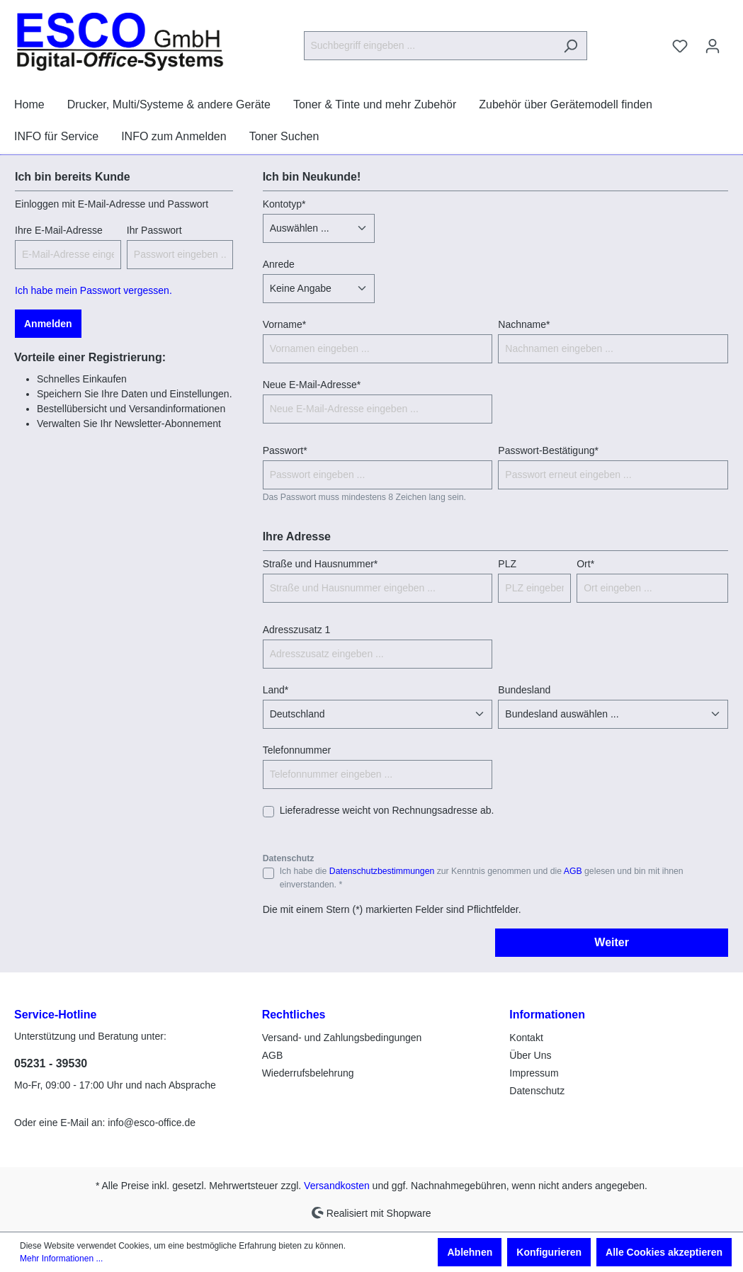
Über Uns (530, 1055)
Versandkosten (337, 1185)
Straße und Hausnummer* (320, 563)
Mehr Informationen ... (61, 1259)
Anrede (279, 264)
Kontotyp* (284, 204)
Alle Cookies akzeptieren (664, 1252)
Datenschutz (537, 1090)
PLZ (507, 563)
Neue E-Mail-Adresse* (312, 384)
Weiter (611, 942)
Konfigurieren (549, 1252)
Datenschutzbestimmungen (381, 871)
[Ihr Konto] (712, 46)
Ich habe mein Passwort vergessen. (93, 290)
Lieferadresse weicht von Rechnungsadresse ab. (387, 810)
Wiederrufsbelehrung (308, 1073)
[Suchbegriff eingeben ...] (429, 45)
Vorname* (284, 324)
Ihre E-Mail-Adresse (59, 230)
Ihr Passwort (154, 230)
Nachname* (524, 324)
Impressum (533, 1073)
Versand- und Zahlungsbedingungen (342, 1037)
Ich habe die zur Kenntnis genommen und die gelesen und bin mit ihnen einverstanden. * (482, 877)
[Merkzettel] (680, 46)
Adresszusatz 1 (297, 629)
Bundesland (524, 689)
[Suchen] (570, 45)
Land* (276, 689)
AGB (573, 871)
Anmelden (48, 323)
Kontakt (526, 1037)
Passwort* (285, 450)
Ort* (585, 563)
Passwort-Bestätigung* (548, 450)
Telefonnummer (297, 750)
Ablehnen (469, 1252)
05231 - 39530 (50, 1063)
